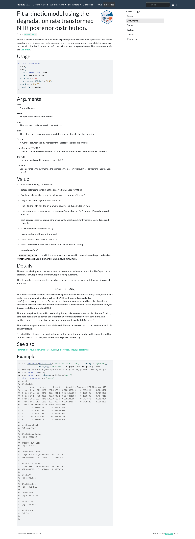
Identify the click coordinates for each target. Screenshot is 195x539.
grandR (21, 4)
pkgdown (169, 533)
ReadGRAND (32, 364)
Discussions (89, 4)
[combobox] (158, 4)
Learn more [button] (73, 4)
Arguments (132, 20)
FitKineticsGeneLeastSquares (42, 349)
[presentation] (65, 289)
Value (130, 25)
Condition (25, 49)
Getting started (40, 4)
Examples (132, 39)
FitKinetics (22, 349)
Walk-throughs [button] (57, 4)
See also (131, 34)
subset (31, 375)
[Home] (173, 4)
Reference (109, 4)
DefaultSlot (35, 72)
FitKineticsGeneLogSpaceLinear (73, 349)
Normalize (32, 373)
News (99, 4)
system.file (45, 364)
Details (130, 29)
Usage (130, 16)
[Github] (176, 4)
